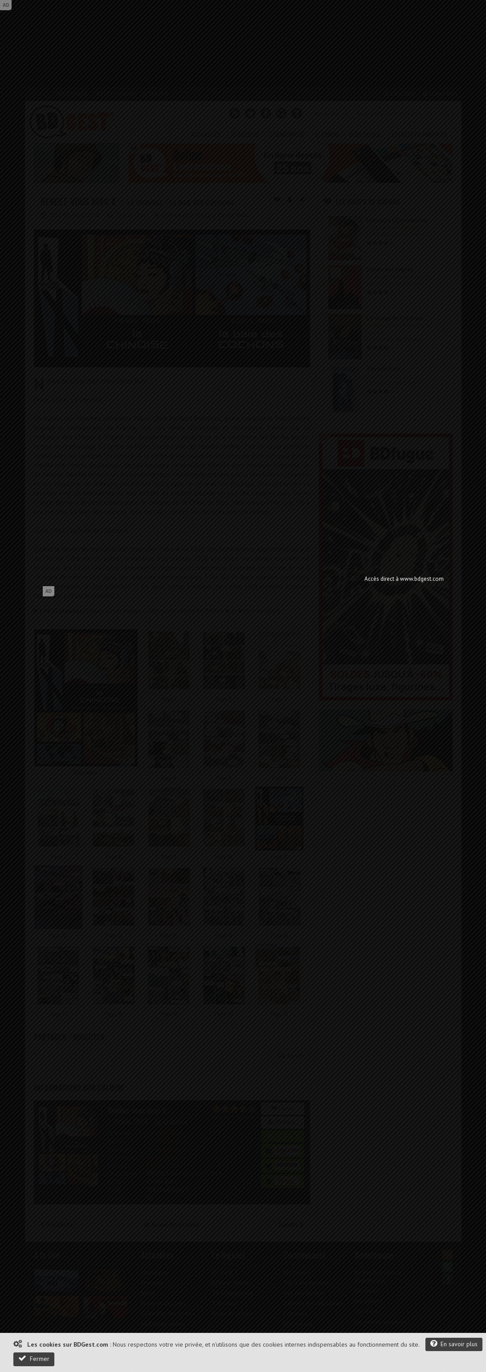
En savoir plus (454, 1344)
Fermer (33, 1358)
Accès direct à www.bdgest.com (404, 579)
